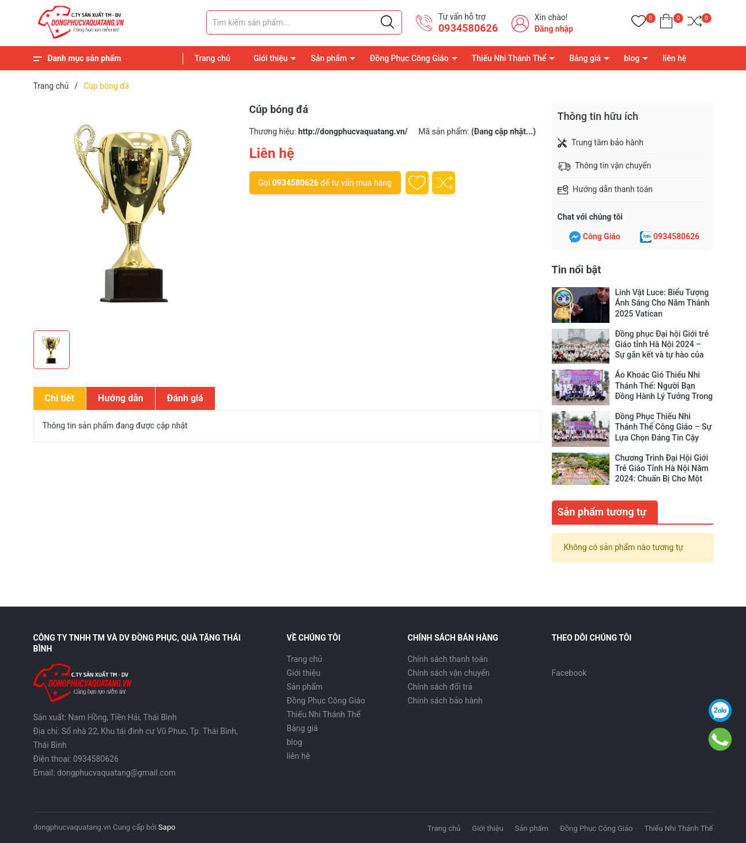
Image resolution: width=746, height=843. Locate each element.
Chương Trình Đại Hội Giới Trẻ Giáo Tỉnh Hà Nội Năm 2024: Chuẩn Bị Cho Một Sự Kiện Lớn (662, 468)
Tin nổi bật (576, 270)
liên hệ (674, 58)
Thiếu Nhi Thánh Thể (509, 58)
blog (631, 58)
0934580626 (468, 28)
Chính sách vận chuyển (449, 671)
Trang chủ (212, 58)
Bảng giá (585, 58)
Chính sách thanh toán (448, 658)
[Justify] (387, 22)
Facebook (569, 671)
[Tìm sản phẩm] (304, 22)
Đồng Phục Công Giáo (409, 58)
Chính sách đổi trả (440, 685)
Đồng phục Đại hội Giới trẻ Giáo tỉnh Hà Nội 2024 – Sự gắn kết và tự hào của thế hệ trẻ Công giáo (662, 344)
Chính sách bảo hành (445, 699)
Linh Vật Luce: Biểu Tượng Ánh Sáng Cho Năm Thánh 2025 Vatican (662, 303)
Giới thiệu (270, 58)
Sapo (167, 826)
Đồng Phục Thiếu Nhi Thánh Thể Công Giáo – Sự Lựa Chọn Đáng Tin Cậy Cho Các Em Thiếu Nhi (663, 427)
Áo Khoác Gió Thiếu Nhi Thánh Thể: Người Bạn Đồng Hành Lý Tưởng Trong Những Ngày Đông (664, 385)
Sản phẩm (328, 58)
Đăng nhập (554, 28)
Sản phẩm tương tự (602, 511)
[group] (135, 213)
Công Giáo (601, 236)
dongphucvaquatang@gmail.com (116, 771)
